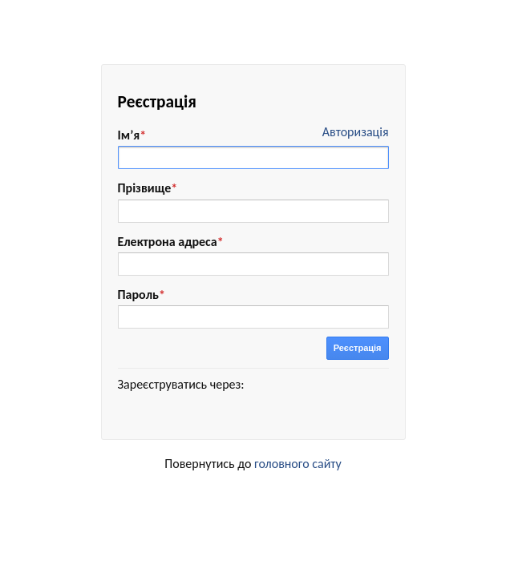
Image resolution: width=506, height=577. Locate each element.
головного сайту (298, 463)
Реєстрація (358, 348)
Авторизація (355, 131)
